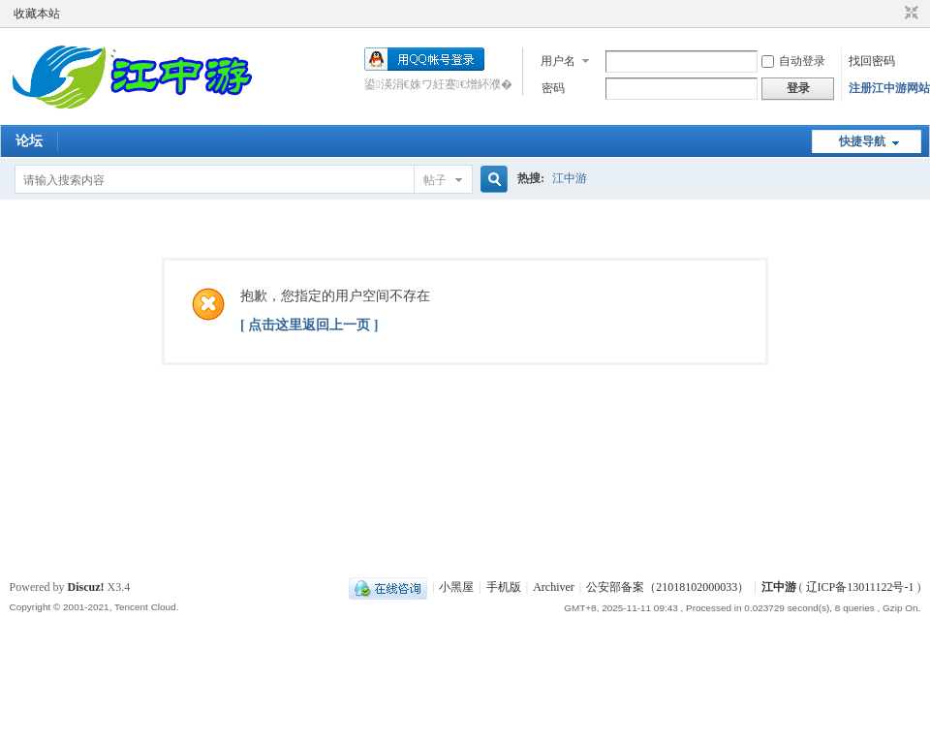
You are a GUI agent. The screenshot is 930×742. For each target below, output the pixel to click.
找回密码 (872, 61)
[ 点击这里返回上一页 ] (309, 325)
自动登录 (793, 61)
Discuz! (86, 587)
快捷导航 (862, 141)
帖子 (435, 180)
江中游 (569, 178)
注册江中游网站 (889, 88)
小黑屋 (456, 587)
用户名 (558, 61)
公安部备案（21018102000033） (667, 587)
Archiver (553, 587)
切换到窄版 (909, 13)
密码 (553, 88)
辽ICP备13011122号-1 (860, 587)
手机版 (503, 587)
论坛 (29, 141)
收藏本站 (37, 13)
